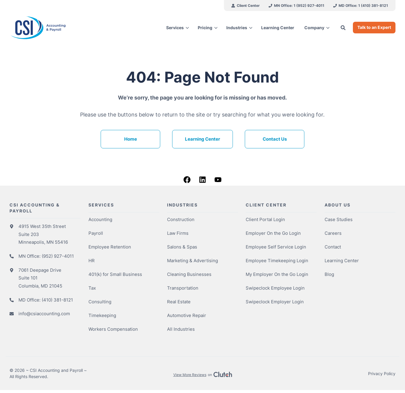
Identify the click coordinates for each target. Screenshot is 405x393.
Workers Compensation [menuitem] (113, 330)
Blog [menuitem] (329, 275)
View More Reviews (189, 375)
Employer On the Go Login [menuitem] (273, 234)
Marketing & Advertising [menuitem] (192, 261)
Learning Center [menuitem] (202, 139)
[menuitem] (245, 5)
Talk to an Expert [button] (374, 27)
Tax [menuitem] (92, 288)
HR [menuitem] (91, 261)
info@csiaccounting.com (44, 314)
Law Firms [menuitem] (178, 234)
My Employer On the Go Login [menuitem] (277, 275)
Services (175, 27)
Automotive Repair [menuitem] (186, 316)
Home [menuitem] (130, 139)
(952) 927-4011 (58, 257)
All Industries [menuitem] (181, 330)
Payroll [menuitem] (95, 234)
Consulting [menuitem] (99, 302)
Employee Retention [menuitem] (109, 247)
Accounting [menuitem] (100, 220)
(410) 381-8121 (57, 300)
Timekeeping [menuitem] (102, 316)
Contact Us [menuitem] (275, 139)
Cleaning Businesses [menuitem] (189, 275)
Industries (236, 27)
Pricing (205, 27)
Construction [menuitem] (180, 220)
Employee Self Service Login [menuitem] (276, 247)
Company (314, 27)
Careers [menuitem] (333, 234)
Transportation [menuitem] (182, 288)
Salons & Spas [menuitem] (182, 247)
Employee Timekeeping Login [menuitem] (277, 261)
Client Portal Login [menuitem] (265, 220)
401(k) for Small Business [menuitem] (115, 275)
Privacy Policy (381, 374)
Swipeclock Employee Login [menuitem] (275, 288)
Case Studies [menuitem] (339, 220)
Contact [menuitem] (333, 247)
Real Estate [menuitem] (179, 302)
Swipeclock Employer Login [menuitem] (275, 302)
